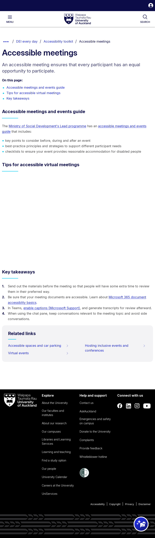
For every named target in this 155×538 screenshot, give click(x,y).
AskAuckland (88, 411)
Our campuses (51, 431)
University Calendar (54, 477)
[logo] (77, 19)
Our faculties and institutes (53, 413)
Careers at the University (58, 485)
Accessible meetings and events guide (35, 87)
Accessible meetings (94, 41)
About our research (54, 423)
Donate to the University (95, 431)
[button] (150, 6)
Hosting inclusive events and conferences (115, 348)
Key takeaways (17, 98)
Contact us (86, 403)
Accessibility (97, 504)
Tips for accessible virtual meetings (33, 93)
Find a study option (54, 460)
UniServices (49, 493)
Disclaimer (144, 504)
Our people (49, 468)
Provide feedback (91, 448)
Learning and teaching (56, 452)
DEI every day (27, 41)
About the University (55, 403)
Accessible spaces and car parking (38, 346)
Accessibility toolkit (58, 41)
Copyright (114, 504)
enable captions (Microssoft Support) (51, 308)
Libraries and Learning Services (56, 441)
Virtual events (38, 353)
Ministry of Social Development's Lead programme (47, 126)
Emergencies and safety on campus (95, 421)
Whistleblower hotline (93, 456)
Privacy (129, 504)
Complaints (87, 440)
